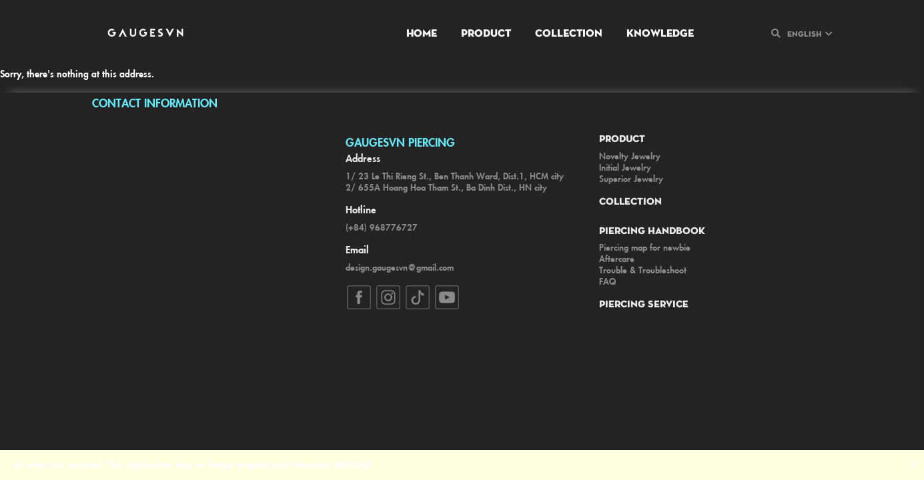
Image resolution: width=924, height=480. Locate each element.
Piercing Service (643, 303)
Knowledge (660, 32)
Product (486, 32)
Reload (353, 464)
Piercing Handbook (652, 230)
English (804, 33)
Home (421, 32)
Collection (568, 32)
